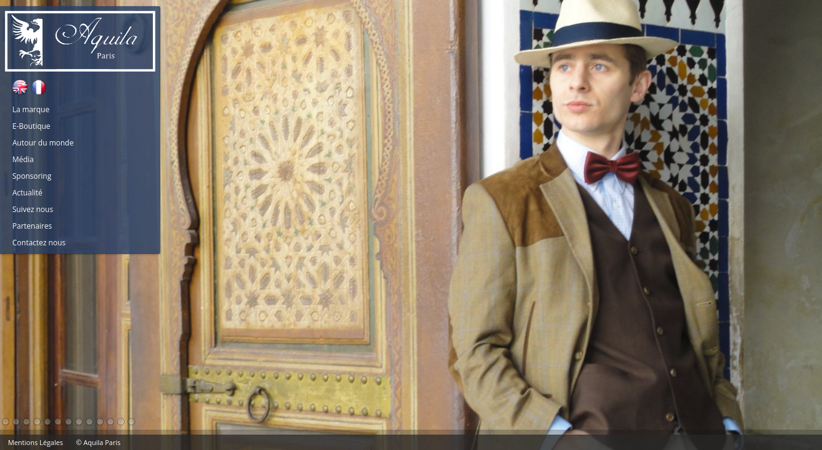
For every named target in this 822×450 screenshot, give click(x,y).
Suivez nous (32, 209)
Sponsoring (31, 176)
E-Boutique (31, 126)
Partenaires (32, 226)
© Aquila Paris (98, 442)
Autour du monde (42, 142)
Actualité (27, 192)
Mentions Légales (35, 442)
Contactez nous (38, 242)
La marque (30, 109)
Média (23, 159)
